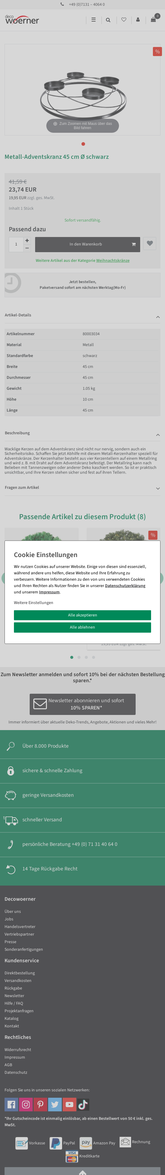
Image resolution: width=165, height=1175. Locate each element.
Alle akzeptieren (82, 615)
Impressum (49, 592)
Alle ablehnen (82, 627)
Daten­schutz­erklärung (125, 585)
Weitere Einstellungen (33, 602)
